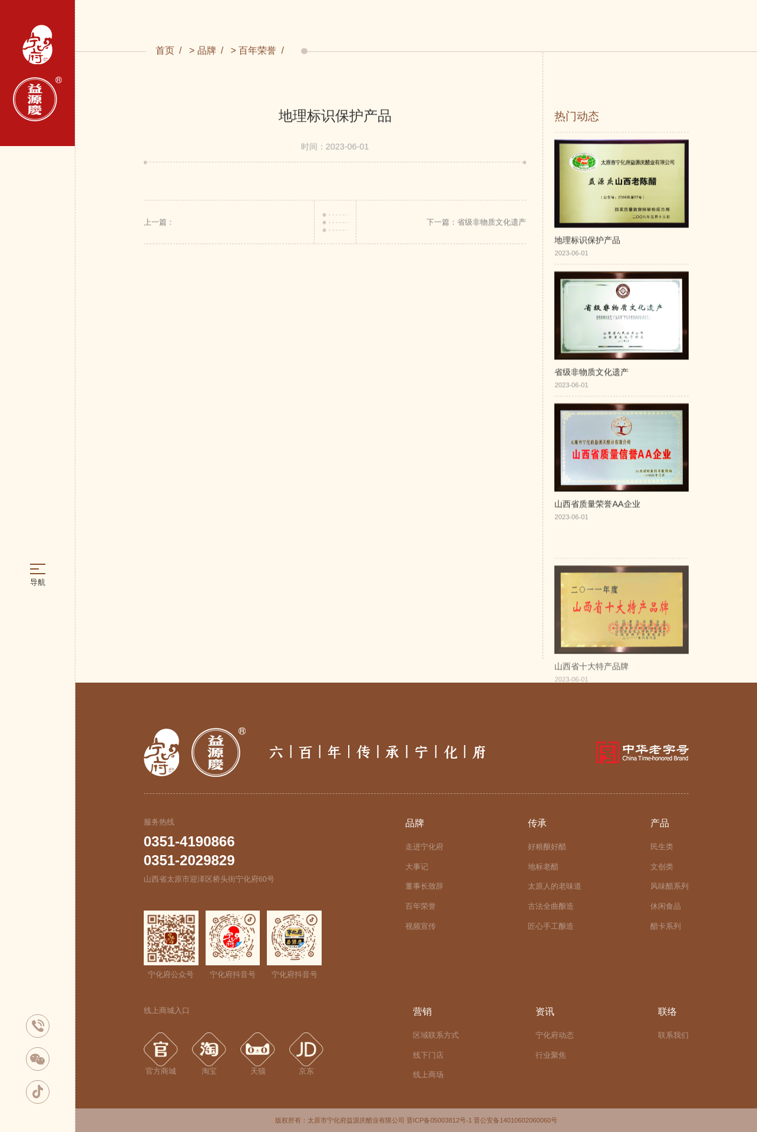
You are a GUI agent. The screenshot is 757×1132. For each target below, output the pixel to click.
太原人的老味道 (554, 886)
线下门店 (428, 1055)
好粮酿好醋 (547, 846)
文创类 (661, 866)
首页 (165, 51)
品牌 (206, 51)
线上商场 (428, 1074)
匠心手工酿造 (551, 926)
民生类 (661, 846)
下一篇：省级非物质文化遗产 (476, 224)
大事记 (416, 866)
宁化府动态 (554, 1035)
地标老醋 (543, 866)
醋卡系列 (665, 926)
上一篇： (159, 224)
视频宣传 (420, 926)
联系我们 (673, 1035)
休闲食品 (665, 906)
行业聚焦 (550, 1055)
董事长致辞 (424, 886)
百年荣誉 (257, 51)
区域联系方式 (436, 1035)
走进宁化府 (424, 846)
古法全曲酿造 (551, 906)
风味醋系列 (669, 886)
